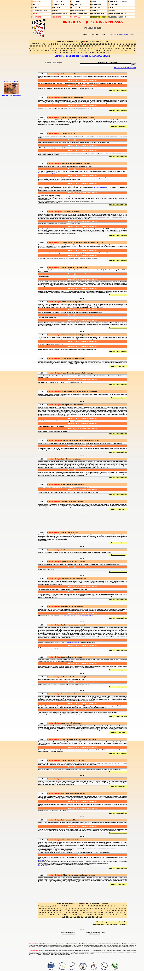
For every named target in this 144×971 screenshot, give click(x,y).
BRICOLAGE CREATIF (78, 14)
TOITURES (35, 8)
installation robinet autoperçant (47, 173)
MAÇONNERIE (75, 5)
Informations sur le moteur (125, 68)
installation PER (43, 860)
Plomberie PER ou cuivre (45, 866)
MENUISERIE (75, 8)
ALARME (111, 8)
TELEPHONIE (113, 5)
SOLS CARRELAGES (77, 11)
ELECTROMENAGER (39, 11)
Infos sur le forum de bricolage (121, 34)
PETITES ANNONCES (98, 17)
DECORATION (95, 5)
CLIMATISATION (58, 5)
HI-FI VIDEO (74, 2)
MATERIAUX (95, 8)
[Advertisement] (82, 520)
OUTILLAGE (95, 11)
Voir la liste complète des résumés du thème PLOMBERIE (82, 56)
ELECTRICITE (57, 2)
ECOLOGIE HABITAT (59, 14)
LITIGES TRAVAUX (97, 14)
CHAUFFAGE (36, 5)
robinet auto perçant (100, 187)
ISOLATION (56, 8)
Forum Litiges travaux (72, 642)
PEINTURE (56, 11)
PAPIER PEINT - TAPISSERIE (118, 2)
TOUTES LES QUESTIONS (117, 17)
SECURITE (112, 11)
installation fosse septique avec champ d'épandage (78, 615)
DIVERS (93, 2)
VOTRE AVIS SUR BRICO (117, 14)
